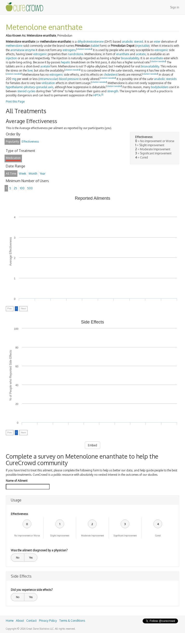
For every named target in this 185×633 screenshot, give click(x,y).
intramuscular (48, 79)
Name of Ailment (16, 480)
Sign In (174, 7)
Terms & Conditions (72, 620)
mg (14, 79)
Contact (31, 620)
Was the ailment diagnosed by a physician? (39, 550)
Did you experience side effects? (32, 590)
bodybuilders (159, 87)
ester (157, 41)
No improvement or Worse (27, 535)
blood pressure (69, 79)
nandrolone (75, 54)
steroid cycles (26, 91)
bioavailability (130, 58)
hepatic (65, 62)
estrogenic (161, 50)
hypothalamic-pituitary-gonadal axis (29, 87)
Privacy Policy (48, 620)
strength (112, 91)
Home (9, 620)
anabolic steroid (132, 41)
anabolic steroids (165, 79)
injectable (142, 45)
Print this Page (15, 101)
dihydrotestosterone (90, 41)
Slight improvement (59, 535)
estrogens (69, 50)
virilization (48, 83)
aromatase (17, 50)
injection (11, 58)
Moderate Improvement (92, 535)
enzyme (30, 50)
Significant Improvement (125, 535)
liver (30, 70)
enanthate (122, 54)
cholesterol (111, 74)
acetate (140, 54)
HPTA (97, 95)
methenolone (14, 45)
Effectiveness (19, 514)
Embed (92, 445)
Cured (158, 535)
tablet (95, 45)
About (20, 620)
